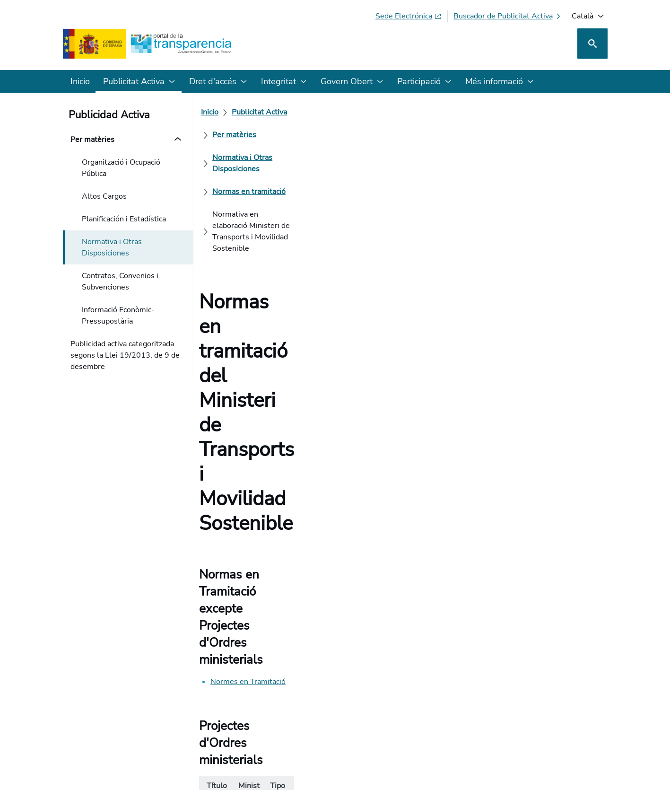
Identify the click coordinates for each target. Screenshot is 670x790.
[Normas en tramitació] (522, 112)
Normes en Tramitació (253, 286)
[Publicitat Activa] (265, 112)
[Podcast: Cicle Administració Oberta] (530, 706)
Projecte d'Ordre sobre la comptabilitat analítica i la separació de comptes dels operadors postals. (273, 387)
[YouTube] (585, 706)
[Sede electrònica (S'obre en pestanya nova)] (408, 16)
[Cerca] (592, 43)
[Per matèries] (328, 112)
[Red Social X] (489, 706)
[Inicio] (215, 112)
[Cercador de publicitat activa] (507, 16)
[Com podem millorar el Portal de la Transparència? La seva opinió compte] (335, 497)
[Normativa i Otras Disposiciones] (417, 112)
